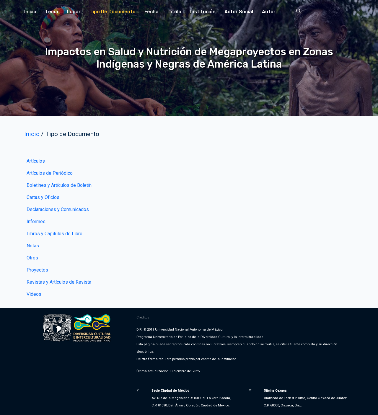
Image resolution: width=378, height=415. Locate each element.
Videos (34, 294)
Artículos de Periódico (50, 173)
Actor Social (238, 11)
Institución (203, 11)
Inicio (30, 11)
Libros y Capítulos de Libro (54, 233)
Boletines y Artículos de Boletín (59, 185)
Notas (33, 246)
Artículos (36, 161)
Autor (269, 11)
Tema (51, 11)
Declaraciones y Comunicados (58, 209)
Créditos (142, 317)
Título (174, 11)
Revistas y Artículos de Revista (59, 282)
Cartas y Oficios (43, 197)
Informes (36, 221)
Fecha (151, 11)
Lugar (74, 11)
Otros (32, 258)
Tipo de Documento (112, 11)
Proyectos (37, 270)
